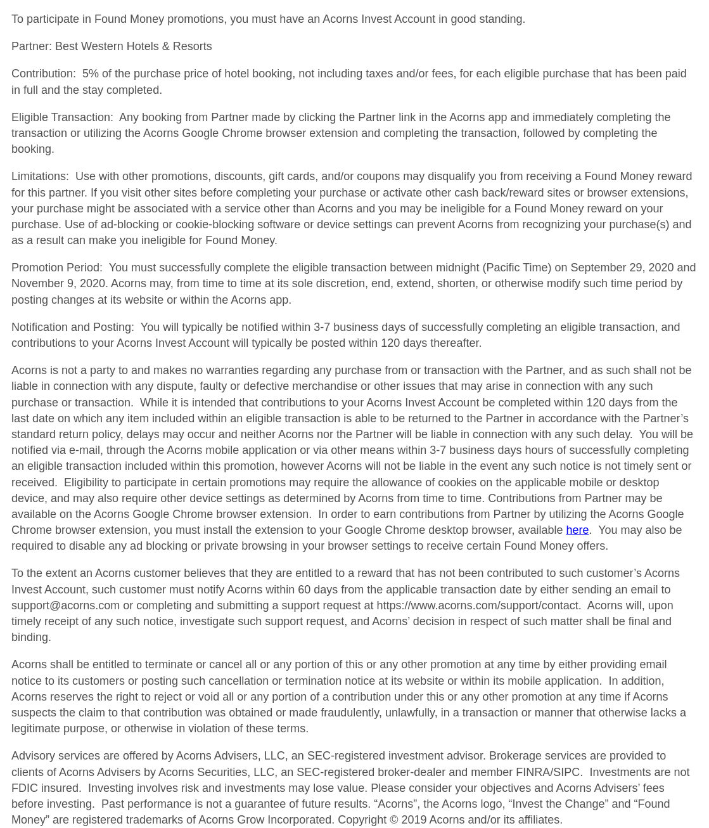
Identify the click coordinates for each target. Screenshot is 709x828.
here (577, 530)
